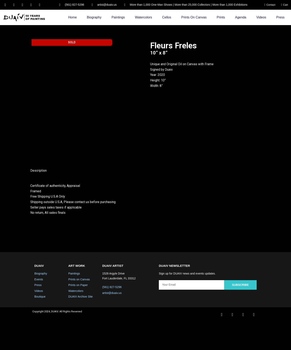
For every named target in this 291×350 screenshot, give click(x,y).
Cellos (166, 17)
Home (72, 17)
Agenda (240, 17)
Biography (94, 17)
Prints (221, 17)
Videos (261, 17)
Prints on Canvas (194, 17)
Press (280, 17)
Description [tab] (38, 198)
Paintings (118, 17)
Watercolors (143, 17)
